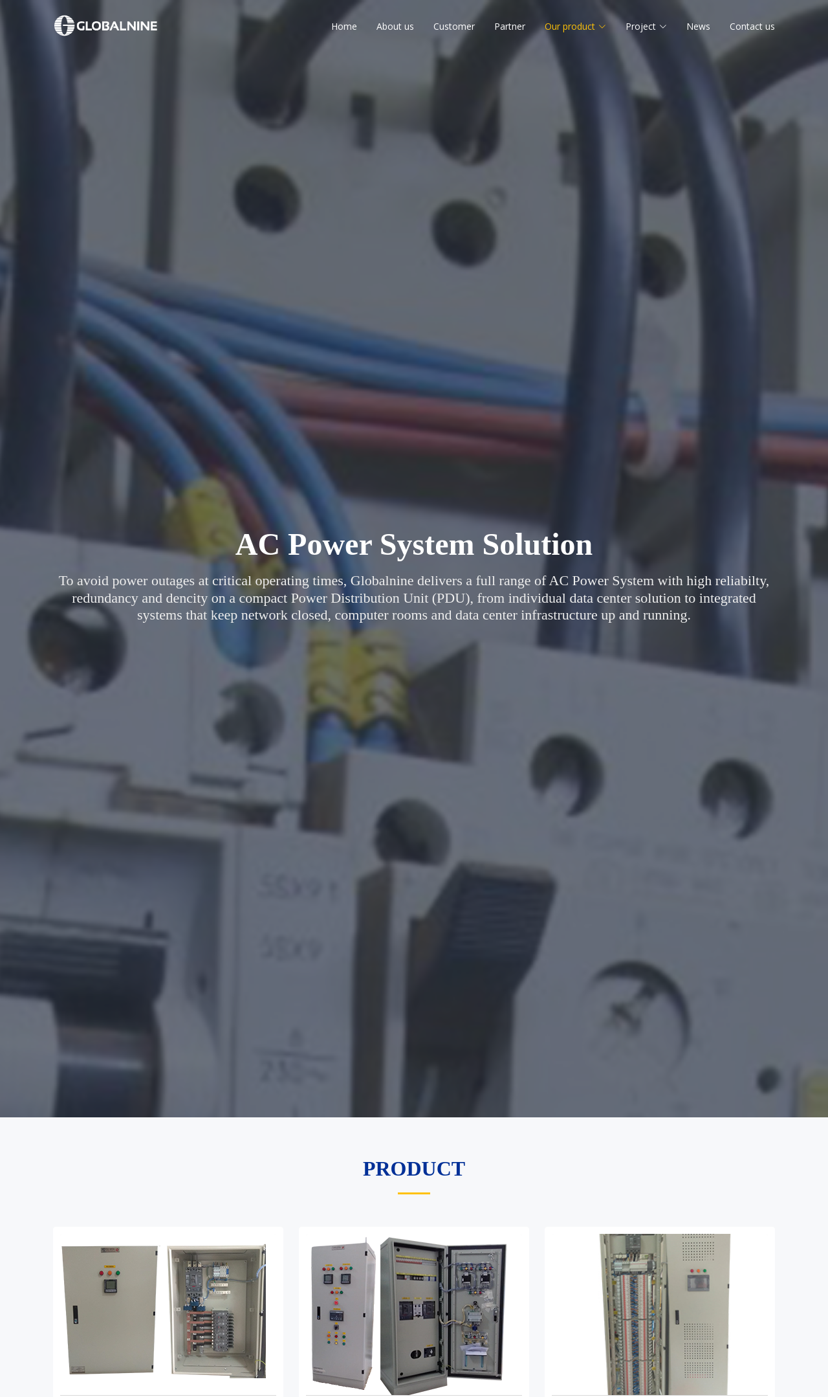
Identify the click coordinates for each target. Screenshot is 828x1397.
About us (395, 26)
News (698, 26)
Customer (454, 26)
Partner (509, 26)
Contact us (752, 26)
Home (344, 26)
